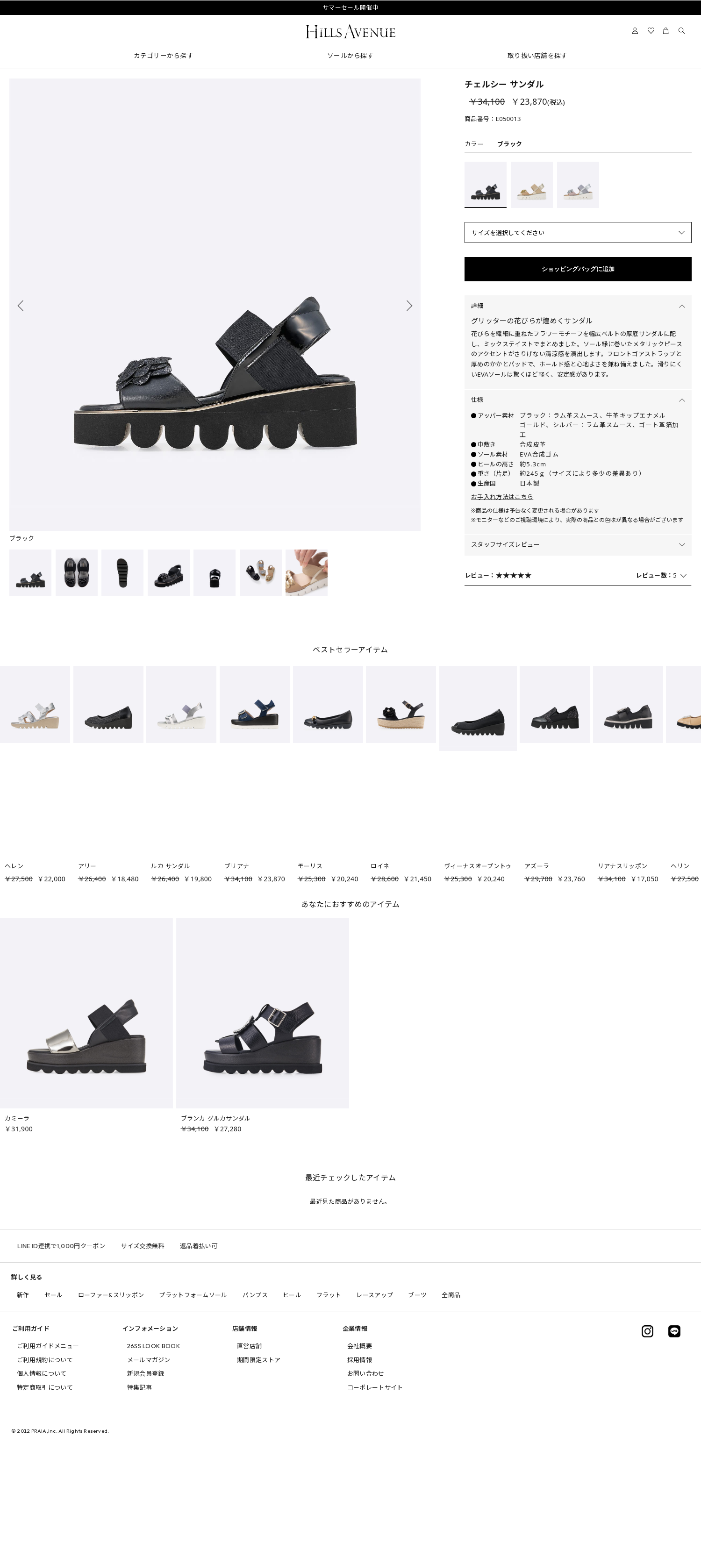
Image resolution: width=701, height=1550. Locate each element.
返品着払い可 (220, 1246)
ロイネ (380, 866)
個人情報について (42, 1373)
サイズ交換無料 (164, 1246)
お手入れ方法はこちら (502, 497)
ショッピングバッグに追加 (578, 268)
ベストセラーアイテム (350, 649)
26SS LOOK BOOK (153, 1346)
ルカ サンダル (170, 866)
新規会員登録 (146, 1373)
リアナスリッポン (623, 866)
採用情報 (359, 1360)
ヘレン (14, 866)
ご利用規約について (45, 1360)
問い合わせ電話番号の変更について (350, 29)
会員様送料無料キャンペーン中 (350, 18)
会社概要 (359, 1346)
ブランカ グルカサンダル (216, 1118)
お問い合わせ (366, 1373)
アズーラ (536, 866)
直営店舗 (249, 1346)
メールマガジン (149, 1360)
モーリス (310, 866)
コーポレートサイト (375, 1387)
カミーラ (17, 1118)
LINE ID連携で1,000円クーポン (83, 1246)
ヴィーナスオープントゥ (478, 866)
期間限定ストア (258, 1360)
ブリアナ (236, 866)
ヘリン (680, 866)
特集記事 (139, 1387)
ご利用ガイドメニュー (48, 1346)
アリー (87, 866)
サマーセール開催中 (350, 7)
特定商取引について (45, 1387)
